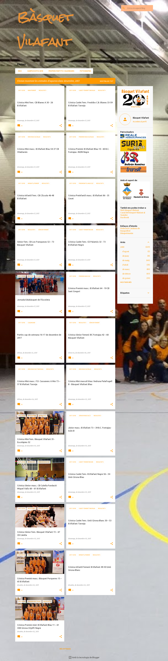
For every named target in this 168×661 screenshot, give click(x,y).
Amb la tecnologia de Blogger (84, 657)
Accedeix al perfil (140, 122)
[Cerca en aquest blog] (139, 8)
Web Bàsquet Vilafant (129, 210)
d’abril (125, 265)
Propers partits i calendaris (60, 71)
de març (126, 269)
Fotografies (84, 71)
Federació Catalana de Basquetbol (130, 229)
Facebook (124, 217)
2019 (122, 247)
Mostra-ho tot (106, 81)
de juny (125, 256)
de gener (126, 278)
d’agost (125, 251)
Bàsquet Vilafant (141, 118)
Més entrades (65, 649)
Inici (19, 71)
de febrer (126, 274)
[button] (60, 125)
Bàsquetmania (126, 233)
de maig (126, 260)
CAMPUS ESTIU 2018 (34, 71)
